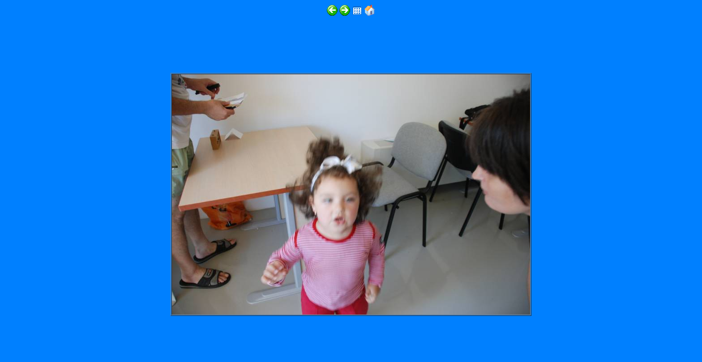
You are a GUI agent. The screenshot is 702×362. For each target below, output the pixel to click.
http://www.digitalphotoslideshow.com (125, 335)
